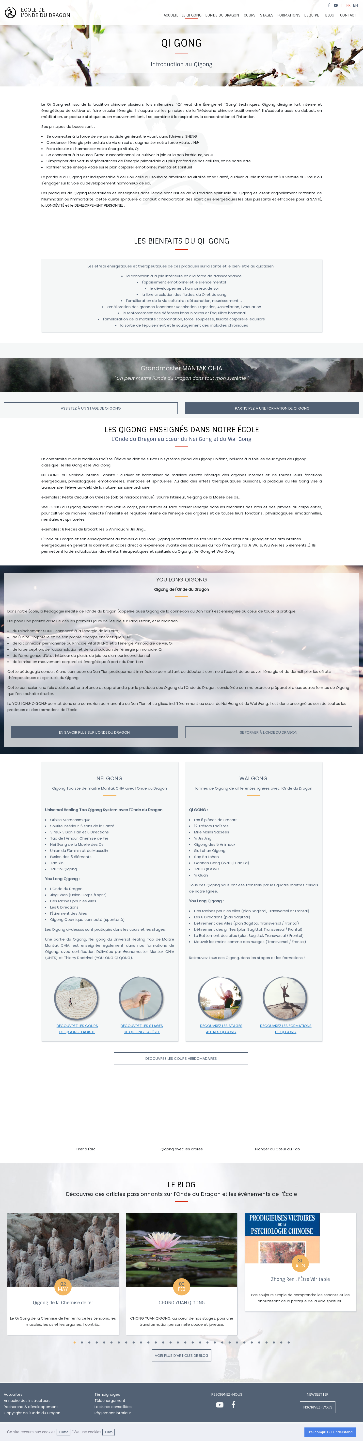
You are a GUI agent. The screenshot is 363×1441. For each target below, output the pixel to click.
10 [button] (141, 1342)
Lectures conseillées (113, 1406)
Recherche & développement (31, 1406)
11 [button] (148, 1342)
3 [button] (89, 1342)
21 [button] (222, 1342)
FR (348, 5)
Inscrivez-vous (317, 1407)
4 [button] (96, 1342)
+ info (108, 1432)
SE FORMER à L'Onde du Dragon (268, 732)
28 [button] (273, 1342)
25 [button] (251, 1342)
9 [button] (133, 1342)
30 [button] (288, 1342)
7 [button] (118, 1342)
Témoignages (107, 1394)
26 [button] (259, 1342)
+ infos (63, 1432)
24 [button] (244, 1342)
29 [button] (281, 1342)
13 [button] (163, 1342)
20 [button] (214, 1342)
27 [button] (266, 1342)
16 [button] (185, 1342)
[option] (181, 43)
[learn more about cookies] (116, 1432)
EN (355, 5)
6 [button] (111, 1342)
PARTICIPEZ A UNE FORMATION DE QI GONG (272, 408)
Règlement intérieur (113, 1412)
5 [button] (104, 1342)
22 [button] (229, 1342)
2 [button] (81, 1342)
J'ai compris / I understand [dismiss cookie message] (330, 1432)
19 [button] (207, 1342)
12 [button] (155, 1342)
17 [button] (192, 1342)
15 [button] (177, 1342)
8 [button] (126, 1342)
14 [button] (170, 1342)
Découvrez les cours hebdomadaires (181, 1058)
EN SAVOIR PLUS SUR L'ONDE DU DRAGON (94, 732)
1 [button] (74, 1342)
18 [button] (200, 1342)
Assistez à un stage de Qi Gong (91, 408)
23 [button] (237, 1342)
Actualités (13, 1394)
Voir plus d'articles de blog (181, 1355)
